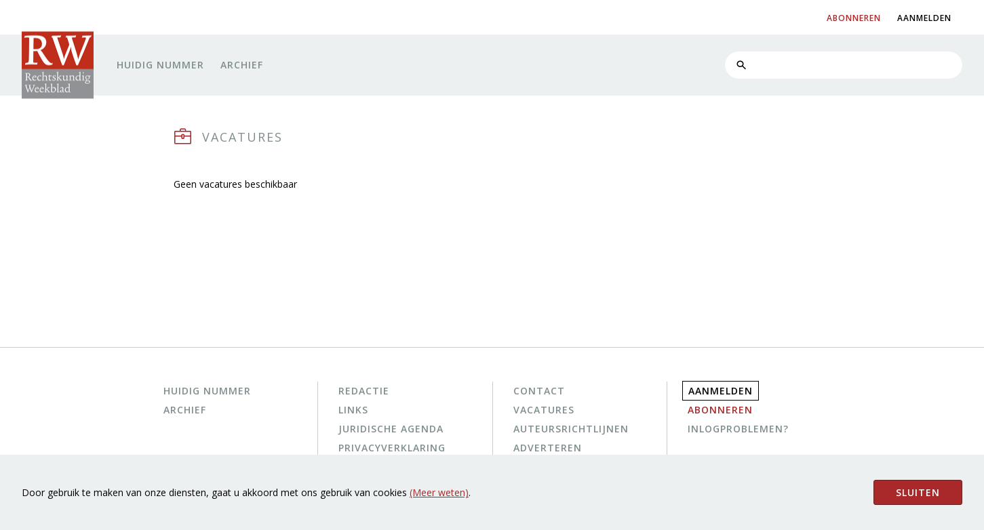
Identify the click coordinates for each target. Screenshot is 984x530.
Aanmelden (720, 390)
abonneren (854, 18)
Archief (241, 64)
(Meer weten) (439, 492)
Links (353, 409)
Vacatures (543, 409)
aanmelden (924, 18)
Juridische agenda (391, 428)
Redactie (363, 390)
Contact (539, 390)
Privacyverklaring (392, 447)
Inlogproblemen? (738, 428)
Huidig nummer (160, 64)
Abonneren (720, 409)
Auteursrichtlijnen (571, 428)
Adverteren (547, 447)
